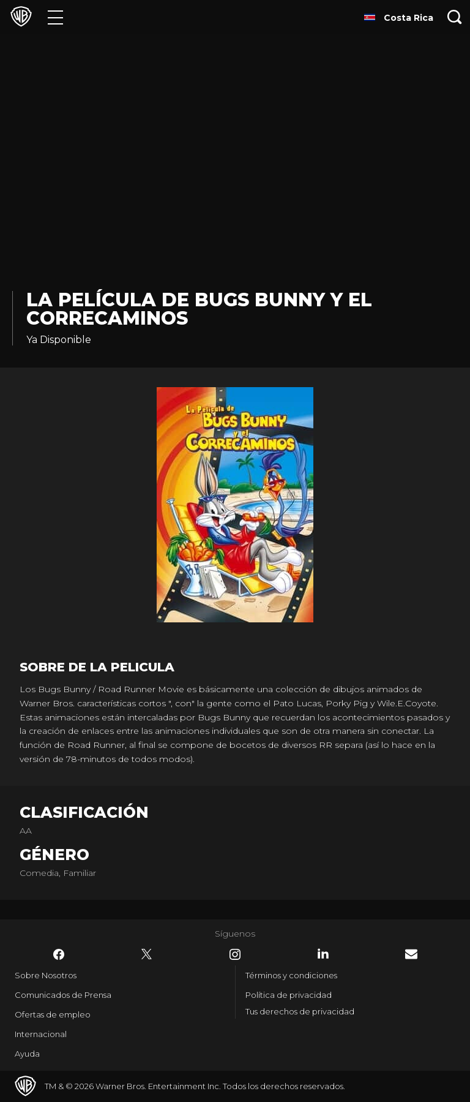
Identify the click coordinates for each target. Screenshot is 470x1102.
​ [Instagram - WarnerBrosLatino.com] (235, 954)
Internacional (41, 1034)
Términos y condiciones (291, 975)
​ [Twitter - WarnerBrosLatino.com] (147, 954)
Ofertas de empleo (53, 1014)
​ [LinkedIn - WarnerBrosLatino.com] (323, 953)
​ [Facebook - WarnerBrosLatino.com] (58, 954)
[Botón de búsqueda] (454, 17)
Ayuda (27, 1054)
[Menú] (55, 17)
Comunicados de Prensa (63, 995)
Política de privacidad (288, 995)
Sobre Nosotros (45, 975)
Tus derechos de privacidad (299, 1011)
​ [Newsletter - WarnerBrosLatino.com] (411, 954)
